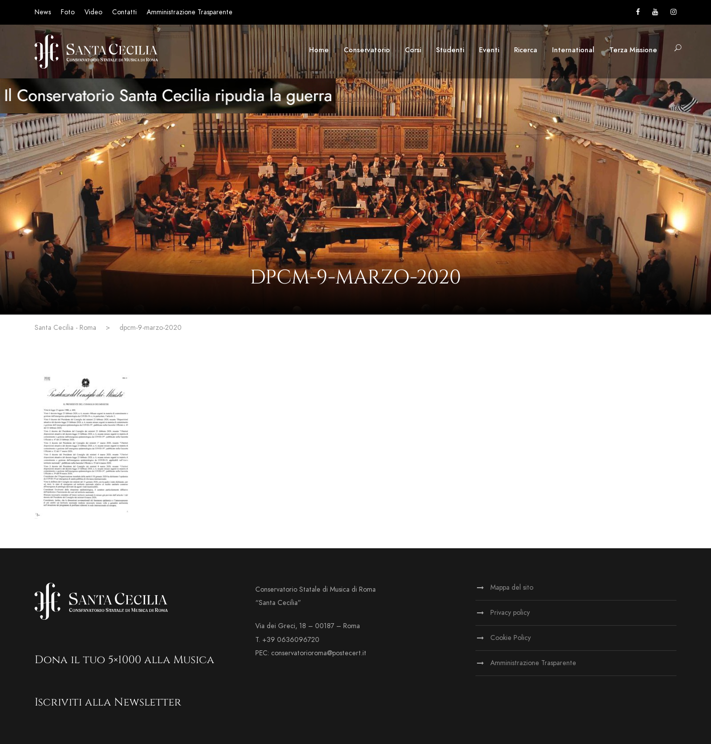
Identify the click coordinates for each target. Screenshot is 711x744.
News (43, 12)
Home (319, 50)
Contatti (124, 12)
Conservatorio (367, 50)
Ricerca (525, 50)
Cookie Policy (510, 637)
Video (93, 12)
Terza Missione (633, 50)
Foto (68, 12)
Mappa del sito (511, 587)
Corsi (413, 50)
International (573, 50)
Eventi (489, 50)
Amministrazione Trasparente (190, 12)
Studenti (450, 50)
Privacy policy (510, 612)
